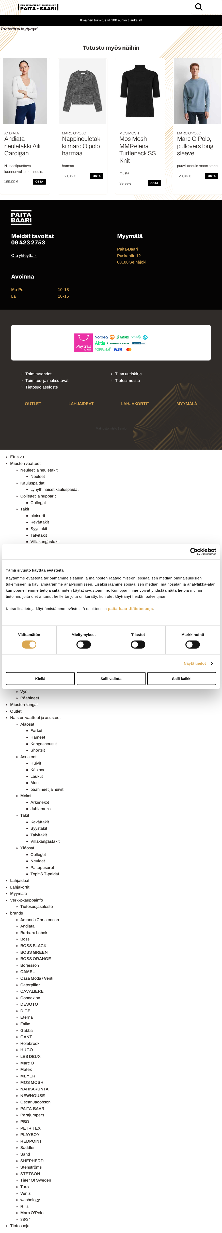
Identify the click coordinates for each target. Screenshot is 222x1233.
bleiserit (37, 516)
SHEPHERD (32, 1161)
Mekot (25, 796)
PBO (24, 1121)
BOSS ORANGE (35, 959)
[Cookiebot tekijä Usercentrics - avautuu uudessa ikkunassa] (194, 551)
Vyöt (24, 691)
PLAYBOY (30, 1134)
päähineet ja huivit (47, 789)
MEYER (27, 1076)
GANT (26, 1037)
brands (16, 913)
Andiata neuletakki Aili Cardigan (22, 146)
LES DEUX (30, 1056)
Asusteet (28, 757)
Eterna (26, 1017)
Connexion (30, 998)
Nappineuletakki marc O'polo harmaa (81, 146)
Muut (35, 783)
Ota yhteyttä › (23, 255)
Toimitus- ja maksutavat (47, 380)
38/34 (25, 1219)
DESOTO (29, 1004)
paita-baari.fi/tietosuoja (130, 608)
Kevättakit (39, 522)
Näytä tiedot (195, 663)
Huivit (35, 763)
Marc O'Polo (31, 1213)
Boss (24, 939)
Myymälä (187, 403)
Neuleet (37, 476)
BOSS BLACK (33, 946)
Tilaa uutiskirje (128, 374)
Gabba (26, 1030)
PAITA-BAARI (32, 1108)
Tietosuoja (19, 1226)
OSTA (39, 181)
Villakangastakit (45, 541)
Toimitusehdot (38, 374)
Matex (26, 1069)
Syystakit (38, 529)
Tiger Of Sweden (35, 1180)
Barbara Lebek (33, 933)
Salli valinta (111, 678)
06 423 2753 (28, 242)
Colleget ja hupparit (38, 496)
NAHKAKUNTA (34, 1089)
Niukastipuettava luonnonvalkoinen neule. (23, 168)
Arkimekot (39, 802)
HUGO (26, 1050)
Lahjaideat (81, 403)
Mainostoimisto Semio (111, 428)
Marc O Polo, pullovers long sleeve (195, 146)
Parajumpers (32, 1115)
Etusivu (17, 457)
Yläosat (27, 848)
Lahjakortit (135, 403)
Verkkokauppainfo (26, 900)
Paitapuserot (42, 867)
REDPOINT (31, 1141)
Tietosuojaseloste (41, 387)
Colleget (38, 503)
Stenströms (31, 1167)
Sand (25, 1154)
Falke (25, 1024)
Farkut (36, 730)
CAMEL (27, 971)
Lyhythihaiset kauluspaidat (54, 489)
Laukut (36, 776)
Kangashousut (43, 744)
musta (124, 173)
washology (30, 1200)
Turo (24, 1187)
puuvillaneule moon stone (197, 166)
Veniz (25, 1193)
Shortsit (37, 750)
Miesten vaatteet (25, 463)
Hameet (37, 737)
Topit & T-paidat (44, 874)
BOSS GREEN (34, 952)
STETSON (30, 1174)
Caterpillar (30, 985)
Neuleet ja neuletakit (39, 470)
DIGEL (26, 1011)
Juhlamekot (41, 809)
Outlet (33, 403)
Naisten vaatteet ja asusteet (35, 717)
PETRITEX (30, 1128)
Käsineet (38, 770)
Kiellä (40, 678)
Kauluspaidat (32, 483)
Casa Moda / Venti (36, 978)
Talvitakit (38, 535)
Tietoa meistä (127, 380)
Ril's (24, 1206)
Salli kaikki (182, 678)
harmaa (68, 166)
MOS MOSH (31, 1082)
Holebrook (29, 1043)
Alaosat (27, 724)
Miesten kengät (24, 704)
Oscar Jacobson (35, 1102)
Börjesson (29, 965)
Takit (24, 509)
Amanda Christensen (39, 920)
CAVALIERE (32, 991)
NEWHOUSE (32, 1095)
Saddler (27, 1147)
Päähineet (29, 698)
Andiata (27, 926)
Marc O (27, 1063)
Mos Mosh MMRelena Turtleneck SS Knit (137, 149)
